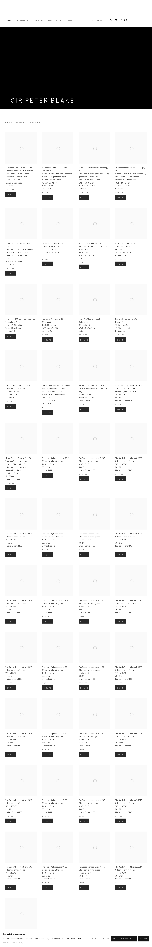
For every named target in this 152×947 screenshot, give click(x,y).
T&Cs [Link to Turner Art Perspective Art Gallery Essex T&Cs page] (91, 20)
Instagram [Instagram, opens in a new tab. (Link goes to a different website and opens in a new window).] (125, 20)
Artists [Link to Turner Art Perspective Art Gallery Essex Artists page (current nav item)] (9, 20)
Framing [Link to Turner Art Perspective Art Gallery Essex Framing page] (101, 20)
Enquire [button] (11, 204)
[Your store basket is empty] (115, 20)
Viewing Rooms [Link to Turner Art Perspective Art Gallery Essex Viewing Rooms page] (55, 20)
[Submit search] (111, 20)
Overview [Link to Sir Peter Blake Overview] (21, 123)
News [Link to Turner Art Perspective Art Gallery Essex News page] (69, 20)
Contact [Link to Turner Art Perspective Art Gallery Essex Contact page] (80, 20)
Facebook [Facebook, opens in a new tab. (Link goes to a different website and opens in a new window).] (121, 20)
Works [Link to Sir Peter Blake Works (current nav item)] (9, 123)
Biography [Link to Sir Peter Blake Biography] (35, 123)
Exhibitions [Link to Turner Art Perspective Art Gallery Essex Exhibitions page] (23, 20)
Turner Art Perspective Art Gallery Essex (39, 11)
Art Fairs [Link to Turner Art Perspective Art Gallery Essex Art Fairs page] (38, 20)
